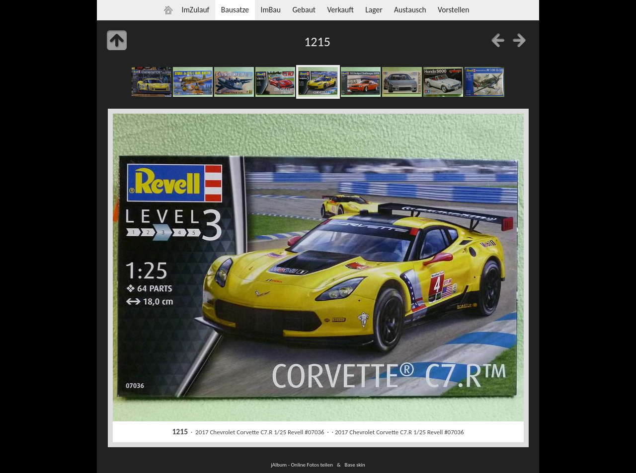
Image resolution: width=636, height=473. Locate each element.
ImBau (270, 9)
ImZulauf (195, 9)
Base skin (355, 464)
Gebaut (304, 9)
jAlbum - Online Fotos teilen (302, 464)
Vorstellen (453, 9)
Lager (373, 9)
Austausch (410, 9)
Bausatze (235, 9)
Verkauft (340, 9)
